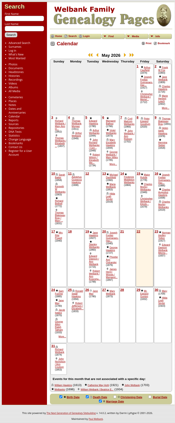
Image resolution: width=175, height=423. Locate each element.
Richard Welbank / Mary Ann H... (60, 124)
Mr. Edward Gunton (144, 294)
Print (149, 43)
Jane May (59, 301)
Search (15, 6)
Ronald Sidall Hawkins (77, 294)
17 (53, 231)
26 (87, 290)
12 (87, 173)
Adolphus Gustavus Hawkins (77, 180)
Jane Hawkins (93, 234)
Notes (12, 105)
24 (53, 290)
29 (138, 290)
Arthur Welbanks (94, 131)
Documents (16, 68)
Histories (14, 76)
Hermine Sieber (162, 143)
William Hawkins (63, 385)
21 (122, 231)
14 (122, 173)
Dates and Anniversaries (17, 110)
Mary (164, 291)
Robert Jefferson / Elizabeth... (78, 306)
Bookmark (164, 43)
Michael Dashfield (112, 176)
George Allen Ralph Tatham (59, 325)
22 (138, 231)
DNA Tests (15, 132)
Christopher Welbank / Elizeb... (146, 201)
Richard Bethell (59, 202)
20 (104, 231)
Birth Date (69, 397)
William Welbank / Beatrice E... (97, 389)
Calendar (14, 116)
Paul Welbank (96, 419)
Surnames (15, 47)
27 (104, 290)
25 (70, 290)
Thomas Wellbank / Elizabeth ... (60, 142)
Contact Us (15, 147)
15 (138, 173)
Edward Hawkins (93, 122)
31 (53, 346)
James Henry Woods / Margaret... (112, 273)
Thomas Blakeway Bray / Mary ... (60, 216)
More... (165, 108)
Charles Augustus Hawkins (164, 192)
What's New (16, 54)
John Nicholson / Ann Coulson (60, 362)
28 (122, 290)
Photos (13, 64)
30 (156, 290)
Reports (14, 120)
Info (157, 36)
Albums (13, 87)
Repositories (16, 128)
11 (70, 173)
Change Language (20, 139)
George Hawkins (112, 249)
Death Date (96, 397)
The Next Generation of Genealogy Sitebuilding (71, 413)
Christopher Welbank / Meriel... (146, 97)
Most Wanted (17, 58)
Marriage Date (111, 401)
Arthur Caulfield (145, 68)
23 (156, 231)
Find (111, 36)
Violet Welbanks (111, 131)
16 (156, 173)
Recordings (16, 80)
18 (70, 231)
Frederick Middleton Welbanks (129, 180)
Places (12, 101)
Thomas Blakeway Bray (164, 121)
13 (104, 173)
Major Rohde (145, 176)
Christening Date (127, 397)
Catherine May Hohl (98, 385)
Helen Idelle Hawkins (163, 131)
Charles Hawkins (164, 87)
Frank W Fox (163, 68)
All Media (14, 91)
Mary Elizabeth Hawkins (111, 142)
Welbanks (59, 389)
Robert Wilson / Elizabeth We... (94, 158)
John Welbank (132, 385)
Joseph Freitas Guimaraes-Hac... (146, 80)
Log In (12, 51)
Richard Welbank (59, 350)
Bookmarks (16, 143)
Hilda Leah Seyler (110, 196)
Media (135, 36)
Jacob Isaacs (60, 311)
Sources (14, 124)
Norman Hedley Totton (164, 235)
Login (86, 36)
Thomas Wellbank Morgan (77, 123)
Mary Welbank (110, 292)
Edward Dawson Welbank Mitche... (164, 248)
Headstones (16, 72)
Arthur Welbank (77, 134)
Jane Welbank (163, 78)
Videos (13, 83)
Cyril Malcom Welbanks (129, 121)
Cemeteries (16, 97)
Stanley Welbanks (94, 245)
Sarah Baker (60, 176)
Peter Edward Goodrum (145, 121)
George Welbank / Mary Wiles (112, 155)
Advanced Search (19, 43)
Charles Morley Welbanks (146, 187)
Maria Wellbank (111, 185)
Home (58, 36)
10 (53, 173)
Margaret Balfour (111, 122)
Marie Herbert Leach (163, 98)
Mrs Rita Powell (59, 235)
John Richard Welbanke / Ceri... (94, 143)
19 (87, 231)
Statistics (14, 135)
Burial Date (157, 397)
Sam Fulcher (59, 292)
